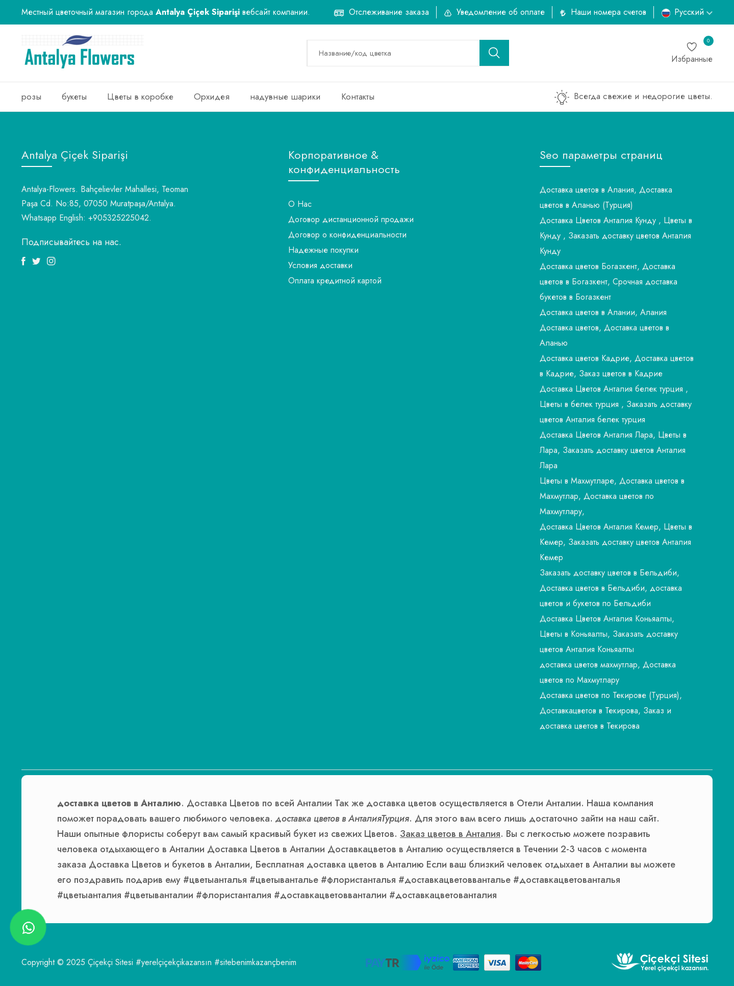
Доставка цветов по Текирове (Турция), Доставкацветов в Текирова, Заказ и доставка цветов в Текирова (611, 710)
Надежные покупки (323, 250)
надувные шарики (285, 96)
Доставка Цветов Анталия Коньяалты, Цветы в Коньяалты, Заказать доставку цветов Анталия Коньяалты (609, 634)
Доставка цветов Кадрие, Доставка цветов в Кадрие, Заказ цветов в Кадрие (617, 365)
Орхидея (212, 96)
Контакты (357, 96)
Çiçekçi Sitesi (110, 962)
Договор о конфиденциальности (347, 235)
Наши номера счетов (608, 12)
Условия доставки (320, 265)
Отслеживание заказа (389, 12)
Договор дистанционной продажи (351, 219)
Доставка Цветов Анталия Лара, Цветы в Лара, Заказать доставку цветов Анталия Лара (613, 450)
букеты (74, 96)
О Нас (300, 204)
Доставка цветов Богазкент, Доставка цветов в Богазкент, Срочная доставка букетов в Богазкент (608, 281)
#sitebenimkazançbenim (255, 962)
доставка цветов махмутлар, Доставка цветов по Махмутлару (608, 672)
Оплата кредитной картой (335, 280)
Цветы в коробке (140, 96)
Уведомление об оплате (501, 12)
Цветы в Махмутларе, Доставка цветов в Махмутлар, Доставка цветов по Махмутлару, (612, 496)
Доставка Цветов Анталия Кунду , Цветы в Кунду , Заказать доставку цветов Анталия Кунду (616, 235)
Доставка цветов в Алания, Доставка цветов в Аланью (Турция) (606, 197)
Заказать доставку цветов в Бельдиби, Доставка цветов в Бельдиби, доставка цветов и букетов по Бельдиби (611, 588)
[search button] (494, 53)
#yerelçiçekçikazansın (174, 962)
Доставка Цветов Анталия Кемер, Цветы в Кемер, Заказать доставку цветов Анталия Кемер (616, 542)
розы (31, 96)
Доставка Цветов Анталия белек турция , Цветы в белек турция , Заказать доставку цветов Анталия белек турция (616, 404)
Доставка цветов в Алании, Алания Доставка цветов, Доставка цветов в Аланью (604, 327)
